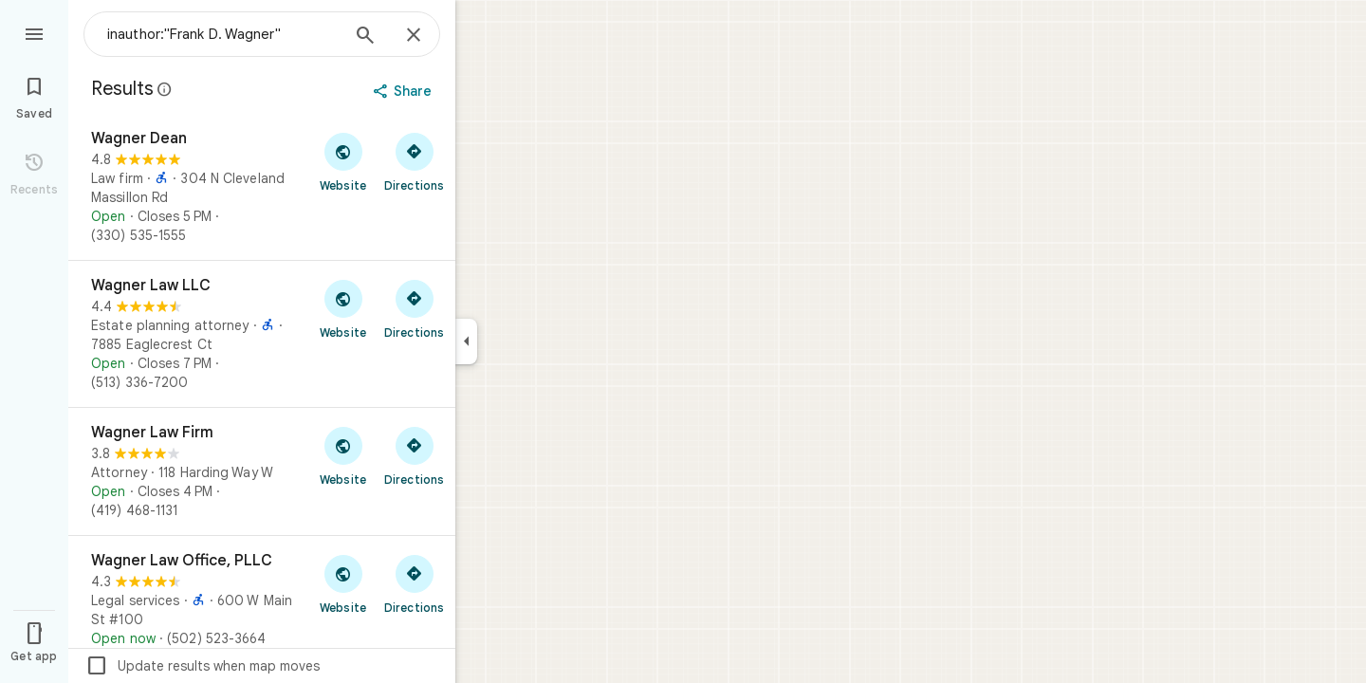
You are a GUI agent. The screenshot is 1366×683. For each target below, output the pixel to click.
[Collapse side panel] (466, 341)
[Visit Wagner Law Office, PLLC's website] (342, 583)
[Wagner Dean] (261, 187)
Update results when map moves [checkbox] (202, 666)
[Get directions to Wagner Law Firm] (414, 455)
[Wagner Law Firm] (261, 471)
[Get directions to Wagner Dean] (414, 161)
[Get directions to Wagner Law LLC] (414, 308)
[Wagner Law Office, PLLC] (261, 599)
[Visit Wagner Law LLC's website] (342, 308)
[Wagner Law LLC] (261, 334)
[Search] (365, 37)
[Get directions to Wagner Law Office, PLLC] (414, 583)
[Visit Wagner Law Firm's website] (342, 455)
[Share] (404, 91)
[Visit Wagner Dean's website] (342, 161)
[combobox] (223, 34)
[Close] (413, 36)
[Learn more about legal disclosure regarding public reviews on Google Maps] (165, 89)
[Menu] (34, 32)
